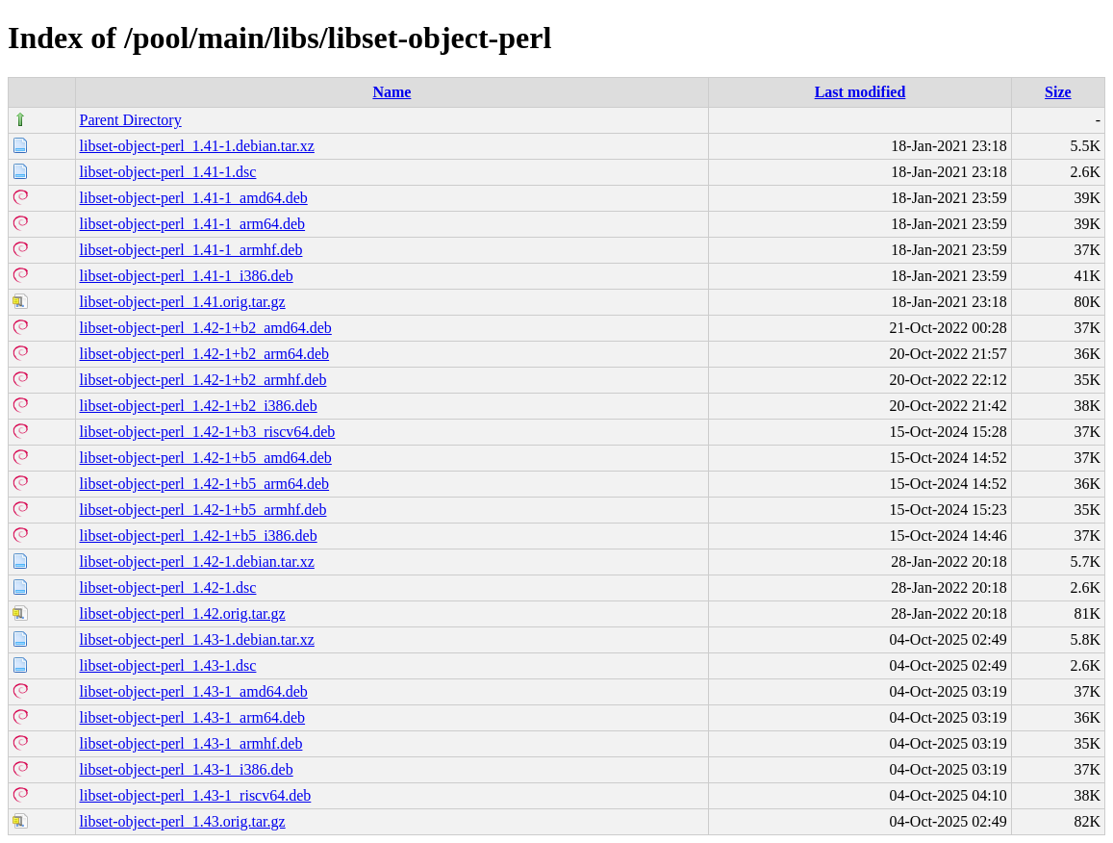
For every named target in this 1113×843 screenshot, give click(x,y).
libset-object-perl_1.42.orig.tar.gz (183, 613)
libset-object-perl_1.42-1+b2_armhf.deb (203, 379)
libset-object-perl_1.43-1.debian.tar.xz (197, 639)
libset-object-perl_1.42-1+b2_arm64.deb (205, 353)
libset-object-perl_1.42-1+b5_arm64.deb (205, 483)
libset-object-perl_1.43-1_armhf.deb (191, 743)
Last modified (860, 92)
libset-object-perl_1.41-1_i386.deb (186, 276)
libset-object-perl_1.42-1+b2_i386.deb (198, 405)
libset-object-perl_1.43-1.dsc (168, 665)
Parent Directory (131, 120)
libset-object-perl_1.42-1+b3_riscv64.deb (208, 431)
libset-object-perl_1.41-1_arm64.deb (193, 224)
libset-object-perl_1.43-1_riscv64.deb (196, 795)
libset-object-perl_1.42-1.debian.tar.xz (197, 561)
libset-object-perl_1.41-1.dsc (168, 172)
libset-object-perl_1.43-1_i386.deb (186, 769)
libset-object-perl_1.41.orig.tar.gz (183, 302)
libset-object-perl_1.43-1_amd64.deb (194, 691)
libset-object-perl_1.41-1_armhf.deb (191, 250)
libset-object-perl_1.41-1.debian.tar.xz (197, 146)
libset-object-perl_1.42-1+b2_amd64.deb (206, 327)
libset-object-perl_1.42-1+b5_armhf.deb (203, 509)
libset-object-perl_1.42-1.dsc (168, 587)
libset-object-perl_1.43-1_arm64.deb (193, 717)
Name (391, 92)
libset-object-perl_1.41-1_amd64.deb (194, 198)
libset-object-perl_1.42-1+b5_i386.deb (198, 535)
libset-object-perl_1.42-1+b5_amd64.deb (206, 457)
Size (1058, 92)
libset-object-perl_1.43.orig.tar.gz (183, 821)
